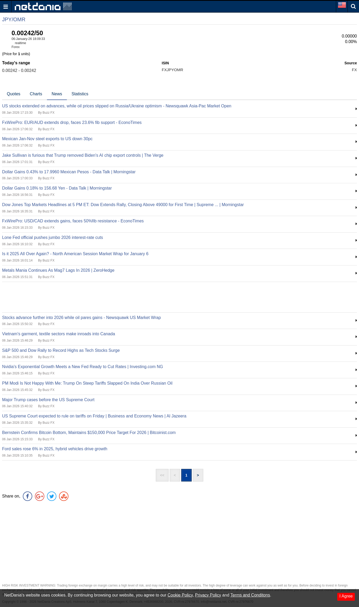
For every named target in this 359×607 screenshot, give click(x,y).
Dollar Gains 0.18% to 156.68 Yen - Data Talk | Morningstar (57, 188)
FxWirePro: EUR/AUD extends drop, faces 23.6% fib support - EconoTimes (72, 122)
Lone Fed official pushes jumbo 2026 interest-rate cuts (52, 237)
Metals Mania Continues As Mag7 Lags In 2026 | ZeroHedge (58, 270)
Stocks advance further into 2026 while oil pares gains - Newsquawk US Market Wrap (81, 317)
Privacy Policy (208, 595)
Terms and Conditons (250, 595)
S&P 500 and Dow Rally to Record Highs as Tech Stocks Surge (61, 350)
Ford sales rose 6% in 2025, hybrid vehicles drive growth (54, 449)
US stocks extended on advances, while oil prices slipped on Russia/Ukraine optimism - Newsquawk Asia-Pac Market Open (116, 106)
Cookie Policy (180, 595)
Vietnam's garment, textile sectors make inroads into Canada (58, 334)
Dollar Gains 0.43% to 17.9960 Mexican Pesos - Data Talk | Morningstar (69, 172)
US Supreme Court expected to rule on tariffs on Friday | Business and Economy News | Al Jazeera (94, 416)
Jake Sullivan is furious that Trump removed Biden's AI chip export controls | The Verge (82, 155)
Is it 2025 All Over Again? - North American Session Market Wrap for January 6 (75, 254)
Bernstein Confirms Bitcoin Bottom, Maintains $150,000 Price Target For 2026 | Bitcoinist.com (89, 432)
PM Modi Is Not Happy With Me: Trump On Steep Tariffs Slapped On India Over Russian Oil (87, 383)
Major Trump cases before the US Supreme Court (48, 399)
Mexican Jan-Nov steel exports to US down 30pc (47, 139)
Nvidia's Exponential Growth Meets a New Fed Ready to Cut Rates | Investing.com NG (82, 366)
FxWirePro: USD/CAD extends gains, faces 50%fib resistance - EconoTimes (73, 221)
